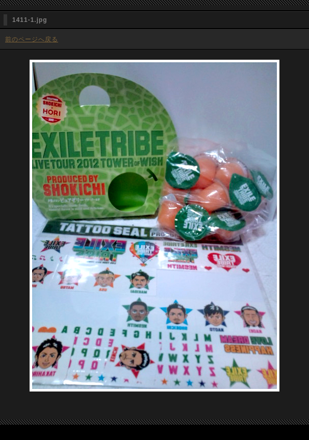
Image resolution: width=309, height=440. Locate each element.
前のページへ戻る (31, 39)
